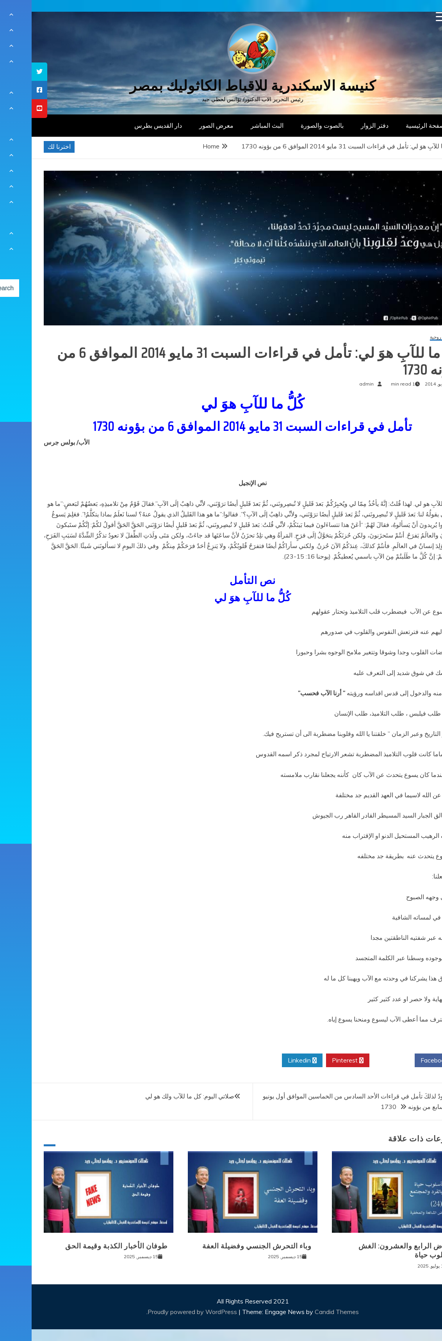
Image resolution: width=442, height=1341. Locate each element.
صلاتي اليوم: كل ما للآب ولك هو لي (158, 1096)
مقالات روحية (411, 337)
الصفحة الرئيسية (395, 125)
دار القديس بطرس (126, 125)
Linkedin (270, 1060)
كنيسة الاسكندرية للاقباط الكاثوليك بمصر (221, 86)
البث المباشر (235, 125)
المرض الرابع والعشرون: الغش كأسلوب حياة (375, 1251)
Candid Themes (305, 1312)
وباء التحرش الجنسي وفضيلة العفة (225, 1246)
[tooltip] (8, 71)
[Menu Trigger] (409, 16)
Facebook (405, 1060)
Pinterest (316, 1060)
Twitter (360, 1060)
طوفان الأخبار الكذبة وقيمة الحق (85, 1246)
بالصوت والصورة (290, 125)
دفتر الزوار (343, 125)
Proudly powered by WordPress (161, 1312)
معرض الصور (185, 125)
